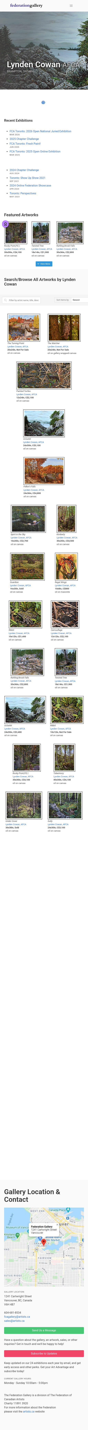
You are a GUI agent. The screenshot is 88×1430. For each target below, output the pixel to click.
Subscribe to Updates (44, 1353)
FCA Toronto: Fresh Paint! (25, 143)
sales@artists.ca (14, 1320)
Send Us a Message (44, 1330)
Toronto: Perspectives (23, 193)
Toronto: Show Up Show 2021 (27, 178)
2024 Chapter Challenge (24, 170)
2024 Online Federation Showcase (30, 185)
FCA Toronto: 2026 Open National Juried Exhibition (40, 131)
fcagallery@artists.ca (17, 1316)
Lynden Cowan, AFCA (14, 249)
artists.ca (28, 1411)
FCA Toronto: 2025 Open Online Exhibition (35, 151)
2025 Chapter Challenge (24, 139)
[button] (71, 5)
